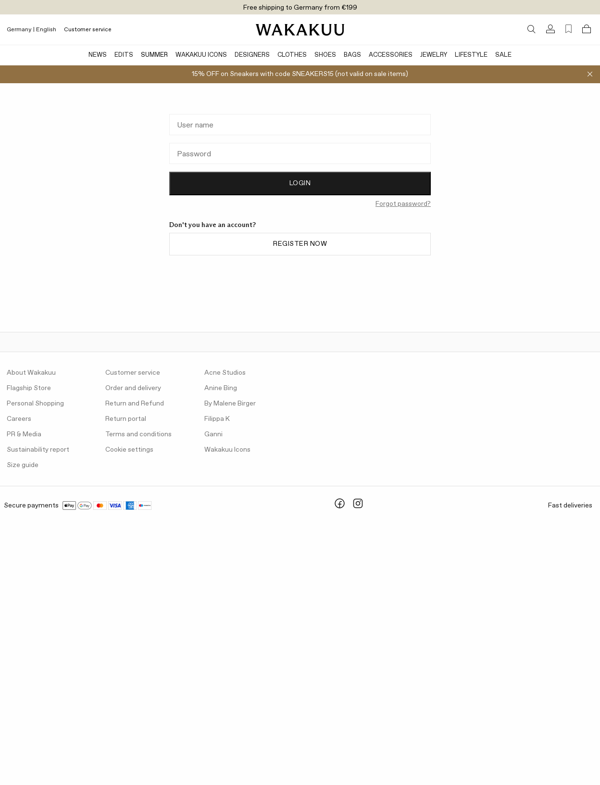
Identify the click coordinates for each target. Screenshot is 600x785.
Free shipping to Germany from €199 (300, 7)
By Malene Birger (230, 403)
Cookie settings (129, 449)
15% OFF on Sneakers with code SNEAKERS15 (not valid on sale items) (300, 74)
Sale (503, 55)
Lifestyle (471, 55)
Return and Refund (134, 403)
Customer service (88, 30)
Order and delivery (133, 388)
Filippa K (217, 419)
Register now (300, 244)
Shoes (325, 55)
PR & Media (24, 434)
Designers (252, 55)
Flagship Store (29, 388)
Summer (154, 55)
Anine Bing (220, 388)
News (97, 55)
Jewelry (433, 55)
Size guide (22, 465)
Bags (352, 55)
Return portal (125, 419)
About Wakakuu (31, 372)
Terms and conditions (138, 434)
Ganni (213, 434)
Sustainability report (38, 449)
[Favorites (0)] (568, 29)
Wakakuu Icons (201, 55)
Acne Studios (225, 372)
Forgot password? (403, 204)
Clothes (292, 55)
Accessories (390, 55)
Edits (123, 55)
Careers (19, 419)
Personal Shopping (35, 403)
